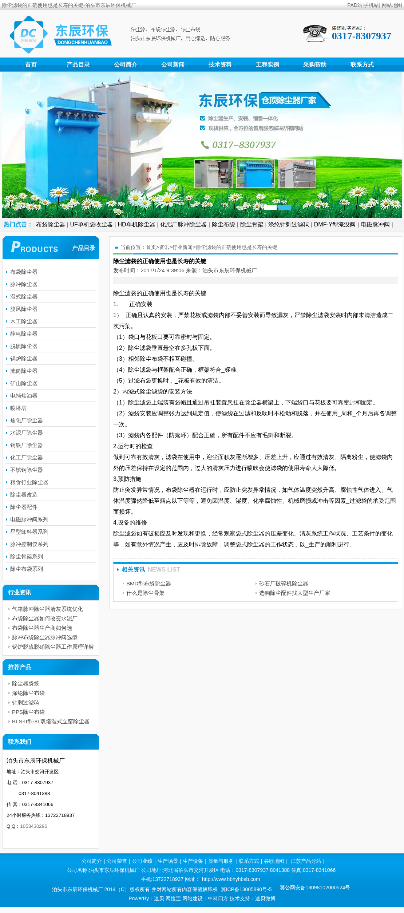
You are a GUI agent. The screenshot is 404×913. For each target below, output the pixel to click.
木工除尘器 (23, 321)
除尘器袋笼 (25, 683)
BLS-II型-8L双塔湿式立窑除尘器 (51, 721)
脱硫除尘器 (23, 346)
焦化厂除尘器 (26, 420)
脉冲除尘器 (23, 284)
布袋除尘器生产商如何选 (42, 628)
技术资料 (220, 65)
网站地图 (392, 5)
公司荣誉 (117, 861)
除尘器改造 (23, 494)
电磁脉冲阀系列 (29, 519)
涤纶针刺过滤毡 (288, 224)
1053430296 (33, 826)
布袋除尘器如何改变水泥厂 (45, 618)
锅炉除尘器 (23, 358)
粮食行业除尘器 (29, 482)
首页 (31, 65)
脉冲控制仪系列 (29, 544)
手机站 (371, 5)
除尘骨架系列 (26, 556)
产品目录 (78, 65)
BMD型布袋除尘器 (148, 583)
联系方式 (362, 65)
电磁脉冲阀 (375, 224)
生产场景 (168, 861)
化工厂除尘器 (26, 457)
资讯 (164, 247)
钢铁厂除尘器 (26, 445)
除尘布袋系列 (26, 569)
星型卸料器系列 (29, 532)
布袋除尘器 (50, 224)
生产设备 (193, 861)
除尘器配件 (23, 507)
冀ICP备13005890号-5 (246, 889)
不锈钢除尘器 (26, 470)
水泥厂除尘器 (26, 433)
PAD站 (355, 5)
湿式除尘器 (23, 296)
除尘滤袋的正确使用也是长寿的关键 (236, 247)
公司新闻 (173, 65)
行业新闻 (182, 247)
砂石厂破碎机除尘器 (283, 583)
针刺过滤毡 (25, 702)
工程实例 (267, 65)
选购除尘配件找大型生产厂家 (294, 593)
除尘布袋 (223, 224)
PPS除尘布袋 (28, 712)
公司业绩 (142, 861)
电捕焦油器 (23, 395)
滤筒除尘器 (23, 371)
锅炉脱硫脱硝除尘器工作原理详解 (53, 647)
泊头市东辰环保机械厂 (229, 270)
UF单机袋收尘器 (91, 224)
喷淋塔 (18, 408)
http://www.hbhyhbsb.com (231, 879)
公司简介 (125, 65)
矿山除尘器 (23, 383)
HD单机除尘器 (136, 224)
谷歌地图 (274, 861)
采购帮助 (314, 65)
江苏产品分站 (306, 861)
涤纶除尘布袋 (28, 693)
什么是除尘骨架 (145, 593)
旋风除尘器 (23, 309)
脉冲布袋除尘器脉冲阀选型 (45, 637)
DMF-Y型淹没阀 (335, 224)
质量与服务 (221, 861)
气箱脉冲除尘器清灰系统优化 (47, 609)
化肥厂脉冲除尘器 (183, 224)
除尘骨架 (252, 224)
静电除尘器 (23, 334)
